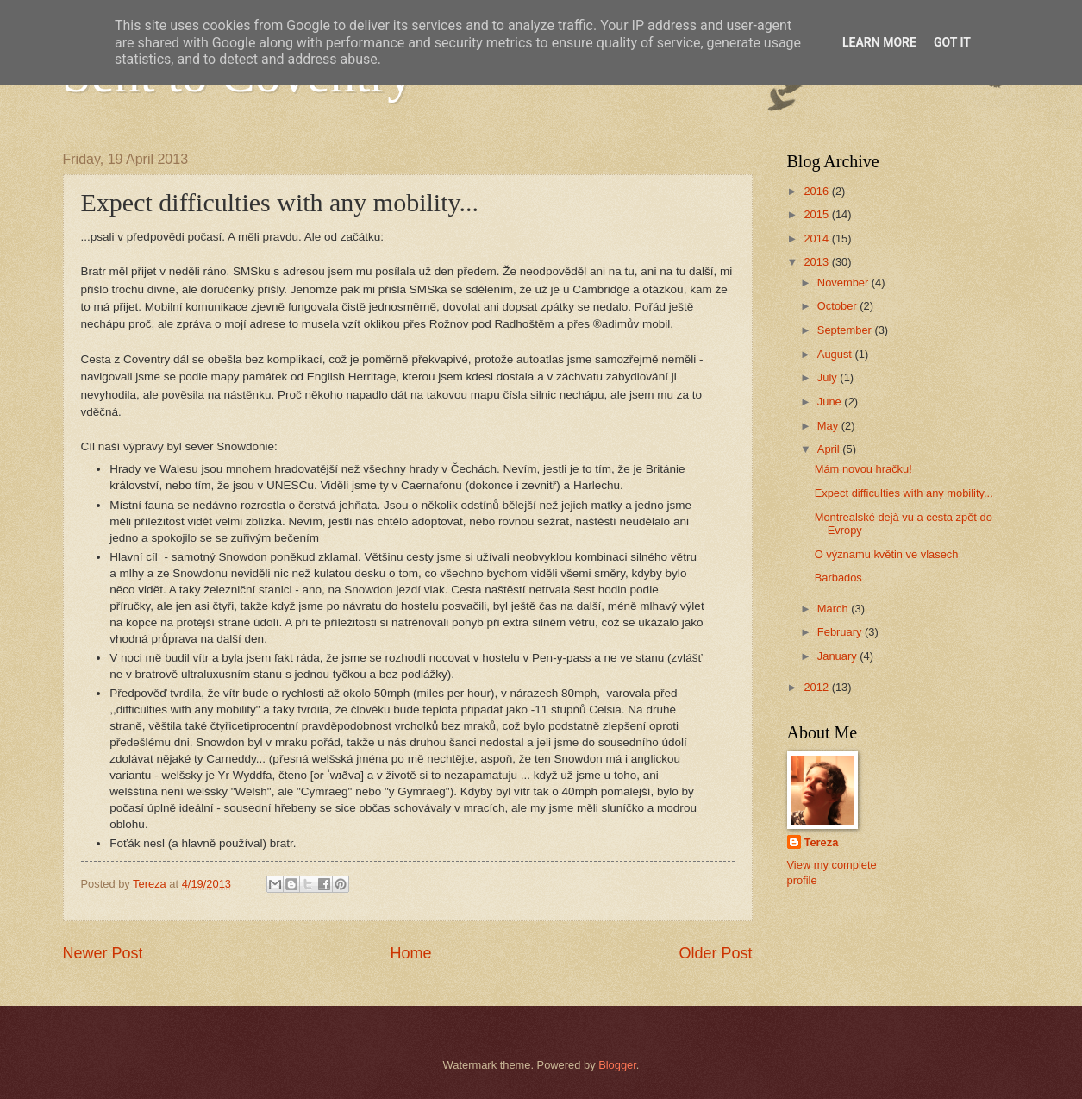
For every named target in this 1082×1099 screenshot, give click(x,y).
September (846, 329)
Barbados (838, 577)
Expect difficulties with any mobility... (904, 493)
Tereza (821, 842)
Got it (952, 42)
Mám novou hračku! (863, 468)
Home (410, 953)
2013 (817, 261)
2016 (817, 191)
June (831, 401)
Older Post (715, 953)
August (836, 354)
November (844, 282)
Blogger (617, 1064)
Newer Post (103, 953)
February (841, 631)
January (838, 656)
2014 (817, 238)
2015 (817, 214)
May (829, 425)
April (829, 449)
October (838, 305)
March (834, 608)
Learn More (879, 42)
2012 (817, 687)
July (828, 377)
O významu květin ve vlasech (887, 554)
